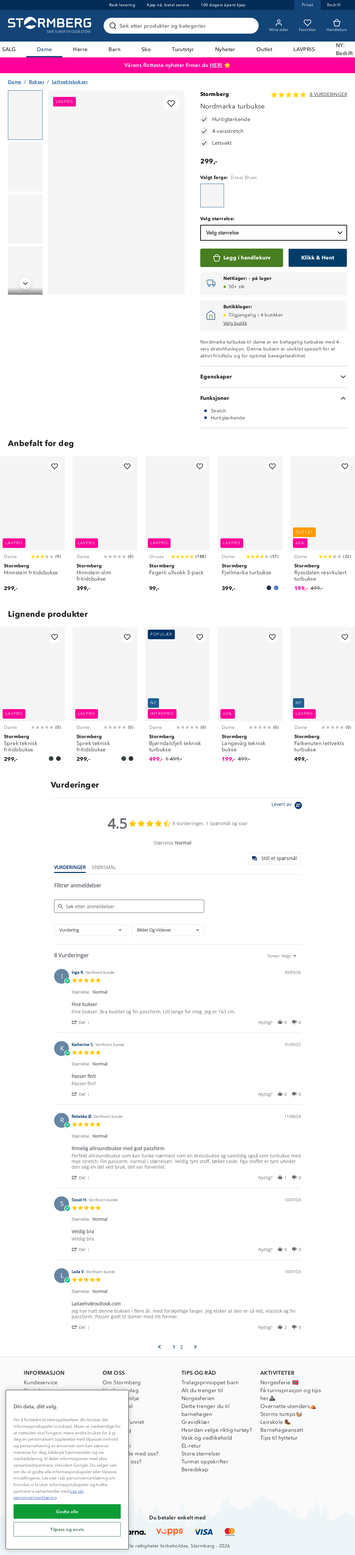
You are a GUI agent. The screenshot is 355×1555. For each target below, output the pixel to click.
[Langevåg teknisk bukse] (250, 698)
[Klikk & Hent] (317, 258)
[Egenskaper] (273, 377)
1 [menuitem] (174, 1347)
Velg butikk (235, 323)
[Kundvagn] (336, 26)
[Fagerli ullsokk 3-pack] (177, 527)
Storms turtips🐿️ (281, 1414)
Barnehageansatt (281, 1430)
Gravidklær (195, 1422)
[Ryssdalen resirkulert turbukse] (322, 527)
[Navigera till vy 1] (25, 115)
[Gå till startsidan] (50, 26)
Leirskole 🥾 (275, 1422)
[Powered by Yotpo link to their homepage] (288, 806)
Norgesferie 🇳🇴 (279, 1382)
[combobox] (90, 930)
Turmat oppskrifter (204, 1461)
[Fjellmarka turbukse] (250, 527)
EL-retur (191, 1446)
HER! (216, 65)
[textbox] (299, 958)
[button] (82, 1022)
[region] (67, 1470)
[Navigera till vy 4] (25, 271)
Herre (80, 49)
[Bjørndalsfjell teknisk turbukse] (177, 698)
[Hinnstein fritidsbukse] (32, 527)
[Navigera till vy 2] (25, 167)
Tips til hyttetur (279, 1438)
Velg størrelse (275, 233)
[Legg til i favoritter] (171, 103)
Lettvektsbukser (70, 82)
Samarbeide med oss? (131, 1453)
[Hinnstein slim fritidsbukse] (105, 527)
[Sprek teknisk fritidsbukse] (32, 698)
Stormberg (214, 94)
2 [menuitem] (181, 1347)
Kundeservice (41, 1382)
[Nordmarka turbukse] (212, 195)
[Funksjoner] (273, 398)
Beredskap (195, 1469)
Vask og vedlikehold (206, 1438)
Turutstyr (183, 49)
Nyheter (225, 49)
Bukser (36, 82)
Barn (114, 49)
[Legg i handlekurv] (241, 258)
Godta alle (67, 1511)
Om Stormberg (122, 1382)
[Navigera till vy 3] (25, 219)
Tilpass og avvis (67, 1529)
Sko (146, 49)
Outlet (264, 49)
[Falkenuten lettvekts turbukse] (322, 698)
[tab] (274, 858)
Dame (44, 49)
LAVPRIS (304, 49)
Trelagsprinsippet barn (210, 1382)
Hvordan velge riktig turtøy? (216, 1430)
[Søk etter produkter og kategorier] (182, 26)
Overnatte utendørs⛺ (288, 1406)
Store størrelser (200, 1453)
